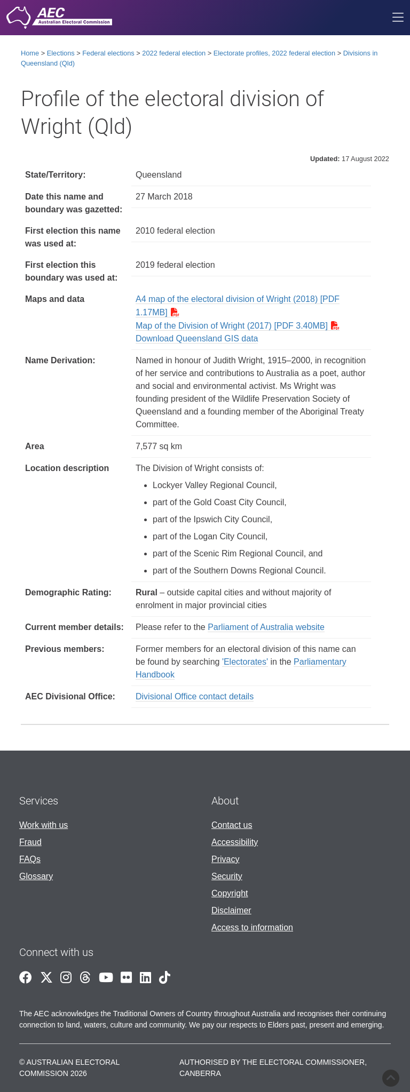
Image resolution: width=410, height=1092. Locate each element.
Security (226, 876)
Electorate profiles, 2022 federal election (274, 53)
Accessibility (234, 842)
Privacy (225, 859)
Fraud (30, 842)
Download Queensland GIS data (197, 338)
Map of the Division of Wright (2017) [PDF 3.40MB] (232, 325)
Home (30, 53)
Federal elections (108, 53)
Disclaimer (231, 910)
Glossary (36, 876)
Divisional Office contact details (195, 696)
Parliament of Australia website (266, 627)
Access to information (252, 927)
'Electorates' (245, 661)
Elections (61, 53)
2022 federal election (174, 53)
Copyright (229, 893)
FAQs (30, 859)
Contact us (231, 825)
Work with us (43, 825)
